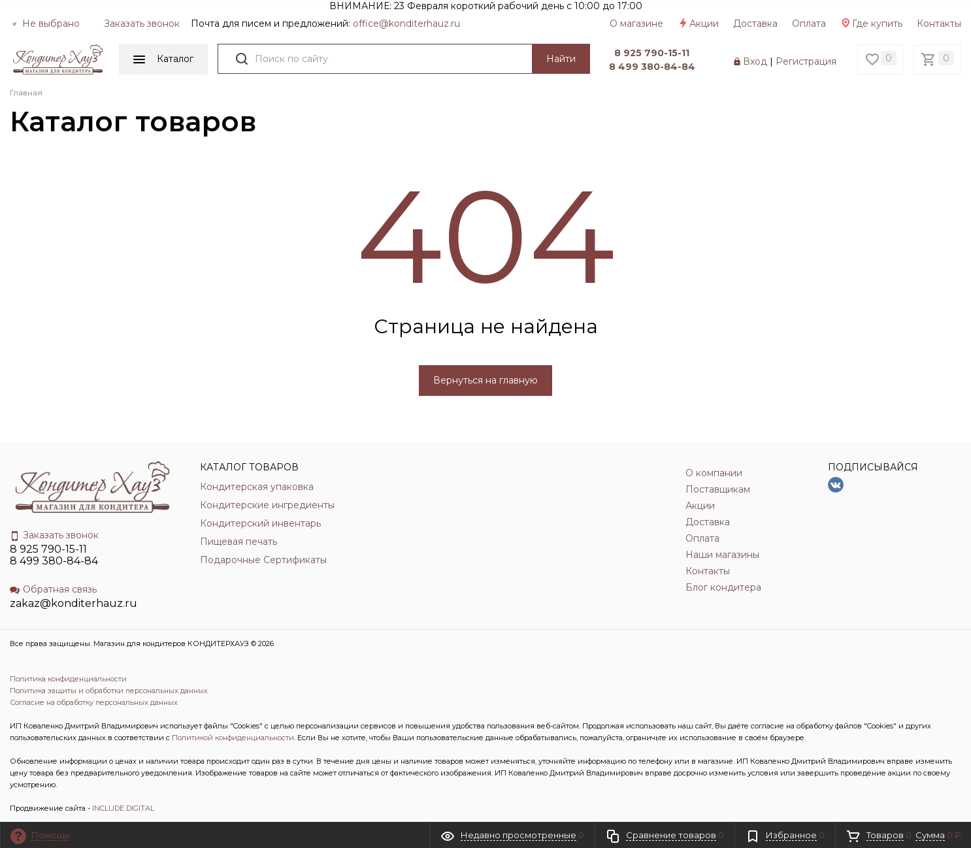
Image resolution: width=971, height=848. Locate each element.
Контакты (939, 23)
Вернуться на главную (485, 380)
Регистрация (806, 61)
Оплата (809, 23)
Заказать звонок (142, 23)
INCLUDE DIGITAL (123, 808)
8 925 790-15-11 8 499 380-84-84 (54, 555)
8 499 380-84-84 (651, 67)
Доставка (755, 23)
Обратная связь (53, 589)
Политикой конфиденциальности (233, 737)
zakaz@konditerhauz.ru (73, 603)
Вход (755, 61)
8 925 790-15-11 (651, 53)
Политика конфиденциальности (68, 678)
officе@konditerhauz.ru (406, 23)
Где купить (871, 23)
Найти (560, 59)
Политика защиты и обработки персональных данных (109, 690)
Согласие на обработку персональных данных (94, 702)
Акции (698, 23)
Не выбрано (46, 23)
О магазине (636, 23)
